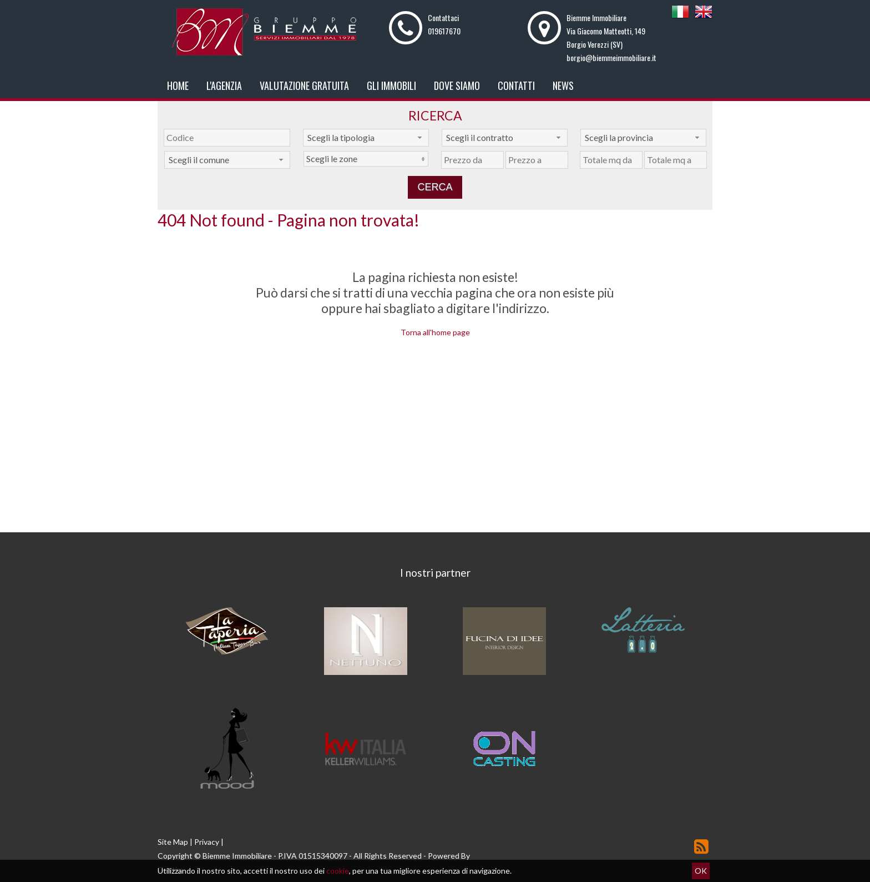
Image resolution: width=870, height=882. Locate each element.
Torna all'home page (435, 332)
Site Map (173, 841)
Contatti (516, 85)
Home (178, 85)
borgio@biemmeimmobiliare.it (611, 57)
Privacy (206, 841)
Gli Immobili (391, 85)
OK (701, 870)
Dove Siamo (457, 85)
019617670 (444, 31)
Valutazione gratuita (304, 85)
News (563, 85)
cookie (337, 870)
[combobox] (366, 138)
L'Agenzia (224, 85)
